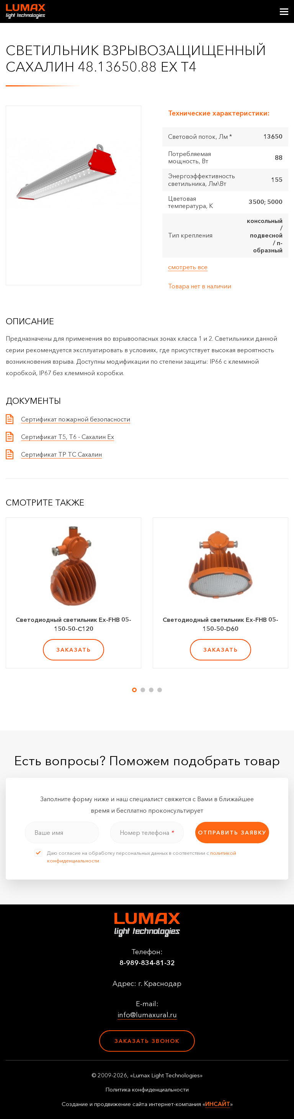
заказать (73, 649)
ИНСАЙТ (217, 1104)
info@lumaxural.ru (147, 1015)
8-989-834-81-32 (147, 963)
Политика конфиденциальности (147, 1089)
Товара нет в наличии (199, 286)
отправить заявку (232, 832)
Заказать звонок (147, 1041)
